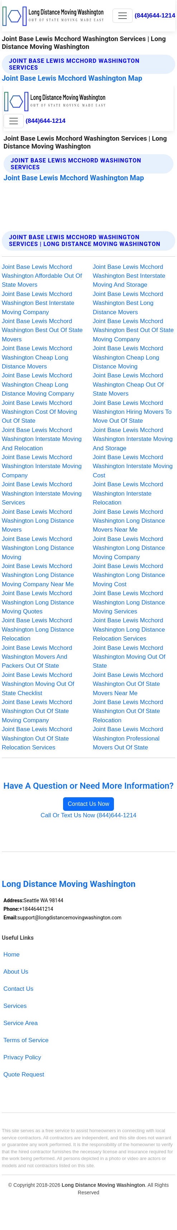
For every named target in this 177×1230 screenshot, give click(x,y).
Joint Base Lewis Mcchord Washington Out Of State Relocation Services (37, 738)
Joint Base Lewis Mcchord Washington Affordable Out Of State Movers (42, 275)
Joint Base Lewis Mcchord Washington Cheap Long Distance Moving (128, 357)
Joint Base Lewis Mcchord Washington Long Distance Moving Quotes (38, 602)
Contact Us (19, 988)
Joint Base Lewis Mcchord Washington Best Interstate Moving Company (38, 303)
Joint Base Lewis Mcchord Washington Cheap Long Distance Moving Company (38, 384)
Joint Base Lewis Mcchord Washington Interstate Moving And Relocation (42, 439)
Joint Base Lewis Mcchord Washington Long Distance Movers (38, 520)
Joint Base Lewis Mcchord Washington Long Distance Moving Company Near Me (38, 575)
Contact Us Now (88, 804)
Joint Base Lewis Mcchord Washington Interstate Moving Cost (133, 466)
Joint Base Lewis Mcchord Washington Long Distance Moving (38, 548)
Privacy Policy (22, 1057)
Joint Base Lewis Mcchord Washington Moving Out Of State (129, 656)
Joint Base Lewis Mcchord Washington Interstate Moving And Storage (133, 439)
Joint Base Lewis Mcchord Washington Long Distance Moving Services (129, 602)
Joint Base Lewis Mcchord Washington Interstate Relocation (128, 493)
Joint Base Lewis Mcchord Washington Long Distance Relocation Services (129, 629)
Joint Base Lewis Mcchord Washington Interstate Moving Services (42, 493)
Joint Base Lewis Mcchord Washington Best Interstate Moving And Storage (129, 275)
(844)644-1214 (155, 15)
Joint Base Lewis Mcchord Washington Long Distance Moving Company (129, 548)
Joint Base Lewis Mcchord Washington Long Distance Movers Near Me (129, 520)
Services (15, 1006)
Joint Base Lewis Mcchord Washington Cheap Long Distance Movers (37, 357)
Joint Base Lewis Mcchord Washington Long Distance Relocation (38, 629)
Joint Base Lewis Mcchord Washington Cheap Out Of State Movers (128, 384)
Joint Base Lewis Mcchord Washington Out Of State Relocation (128, 711)
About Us (16, 971)
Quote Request (24, 1074)
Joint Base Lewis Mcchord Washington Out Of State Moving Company (37, 711)
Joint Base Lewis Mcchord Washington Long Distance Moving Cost (129, 575)
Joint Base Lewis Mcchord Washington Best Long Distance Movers (128, 303)
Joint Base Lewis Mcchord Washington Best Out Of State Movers (42, 330)
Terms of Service (26, 1040)
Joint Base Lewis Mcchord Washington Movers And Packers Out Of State (37, 656)
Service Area (21, 1023)
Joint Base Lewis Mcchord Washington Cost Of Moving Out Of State (39, 412)
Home (12, 954)
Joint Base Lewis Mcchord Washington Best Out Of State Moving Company (133, 330)
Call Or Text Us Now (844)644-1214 (88, 815)
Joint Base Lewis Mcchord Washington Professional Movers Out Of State (128, 738)
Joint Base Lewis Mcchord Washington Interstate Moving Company (42, 466)
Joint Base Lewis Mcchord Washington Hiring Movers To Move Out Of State (132, 412)
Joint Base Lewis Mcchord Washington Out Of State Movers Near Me (128, 684)
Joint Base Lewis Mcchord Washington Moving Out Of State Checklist (38, 684)
